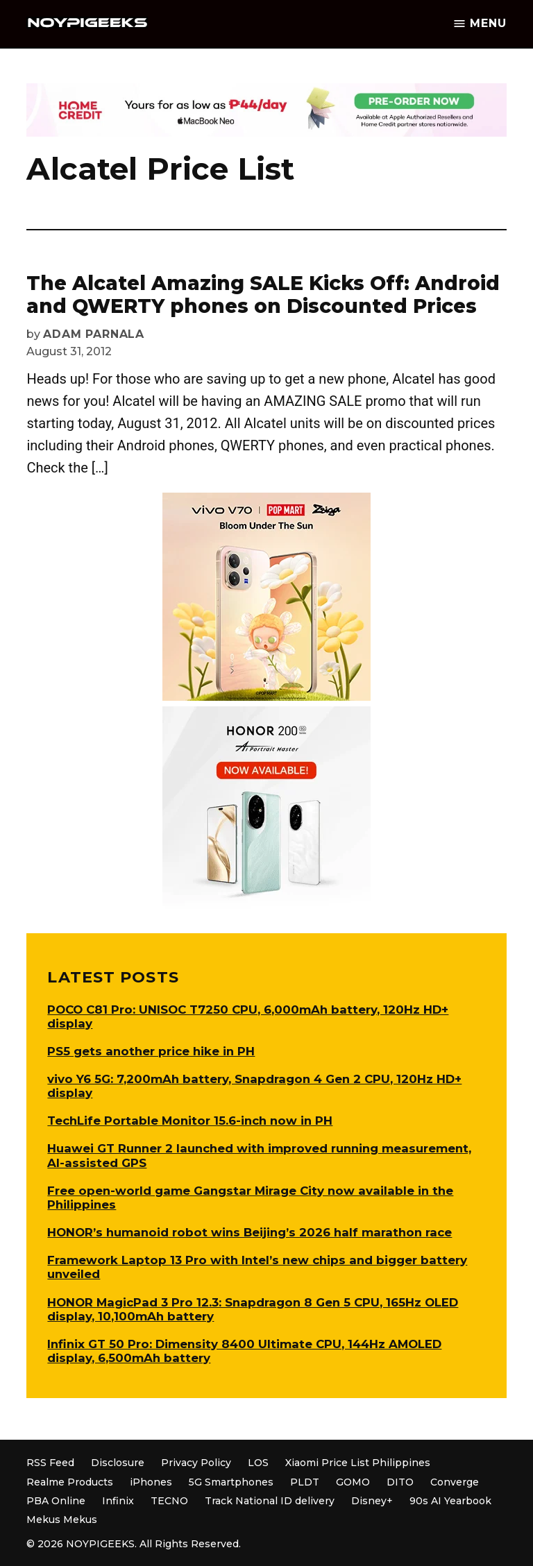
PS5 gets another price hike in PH (151, 1051)
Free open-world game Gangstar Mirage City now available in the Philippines (250, 1197)
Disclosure (117, 1462)
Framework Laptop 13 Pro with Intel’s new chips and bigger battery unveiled (257, 1267)
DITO (400, 1482)
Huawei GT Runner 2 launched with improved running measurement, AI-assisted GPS (259, 1155)
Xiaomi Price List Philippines (357, 1462)
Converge (454, 1482)
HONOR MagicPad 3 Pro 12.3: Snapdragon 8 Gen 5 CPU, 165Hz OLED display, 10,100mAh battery (252, 1309)
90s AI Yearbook (450, 1501)
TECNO (169, 1501)
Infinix (118, 1501)
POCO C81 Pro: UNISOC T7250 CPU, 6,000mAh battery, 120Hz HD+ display (247, 1016)
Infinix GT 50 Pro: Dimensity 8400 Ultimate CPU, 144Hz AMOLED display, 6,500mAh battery (244, 1351)
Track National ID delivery (270, 1501)
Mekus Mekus (61, 1519)
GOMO (353, 1482)
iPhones (151, 1482)
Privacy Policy (196, 1462)
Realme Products (69, 1482)
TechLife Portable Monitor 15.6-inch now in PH (189, 1120)
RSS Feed (50, 1462)
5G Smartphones (231, 1482)
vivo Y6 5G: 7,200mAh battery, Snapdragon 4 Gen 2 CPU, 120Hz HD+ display (254, 1086)
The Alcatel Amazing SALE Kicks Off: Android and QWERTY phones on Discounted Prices (263, 294)
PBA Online (55, 1501)
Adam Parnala (93, 334)
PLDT (304, 1482)
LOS (258, 1462)
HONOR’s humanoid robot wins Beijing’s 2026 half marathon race (249, 1232)
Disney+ (372, 1501)
